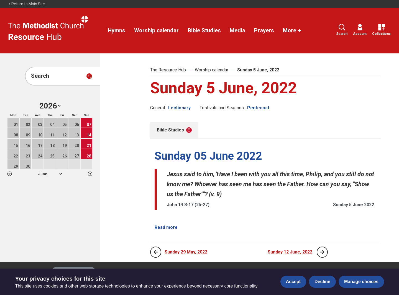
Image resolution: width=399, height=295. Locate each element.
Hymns (116, 30)
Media (237, 30)
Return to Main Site (26, 4)
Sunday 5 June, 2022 (258, 70)
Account (360, 30)
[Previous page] (155, 252)
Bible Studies (204, 30)
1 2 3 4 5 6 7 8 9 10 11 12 (50, 173)
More (292, 30)
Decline (322, 281)
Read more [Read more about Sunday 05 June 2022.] (166, 227)
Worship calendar (156, 30)
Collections (381, 30)
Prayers (264, 30)
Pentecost (258, 107)
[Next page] (322, 252)
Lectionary (179, 107)
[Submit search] (89, 76)
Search (341, 30)
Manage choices (361, 281)
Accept (293, 281)
